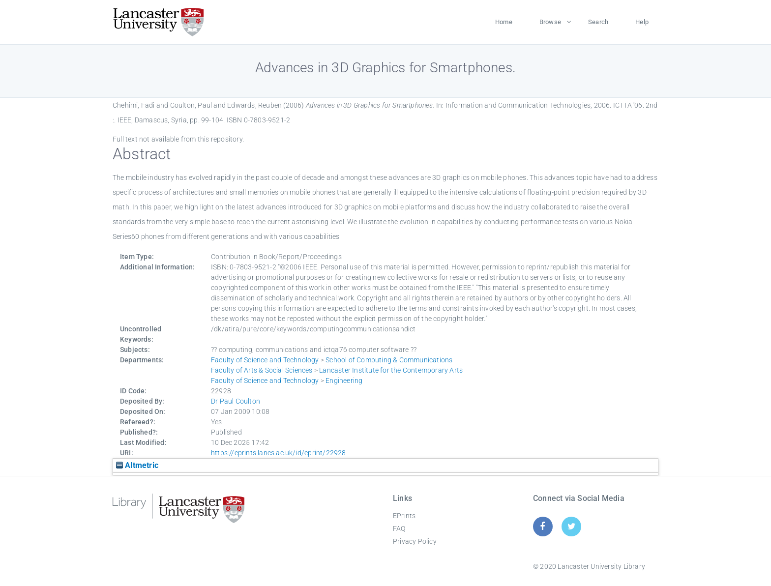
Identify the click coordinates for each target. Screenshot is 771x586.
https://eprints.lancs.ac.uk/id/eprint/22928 (278, 453)
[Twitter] (571, 526)
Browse (550, 22)
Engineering (344, 380)
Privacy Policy (415, 541)
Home (503, 22)
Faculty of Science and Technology (265, 360)
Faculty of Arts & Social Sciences (262, 370)
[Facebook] (542, 526)
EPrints (404, 516)
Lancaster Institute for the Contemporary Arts (391, 370)
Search (598, 22)
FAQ (399, 528)
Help (642, 22)
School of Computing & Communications (389, 360)
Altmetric (137, 465)
